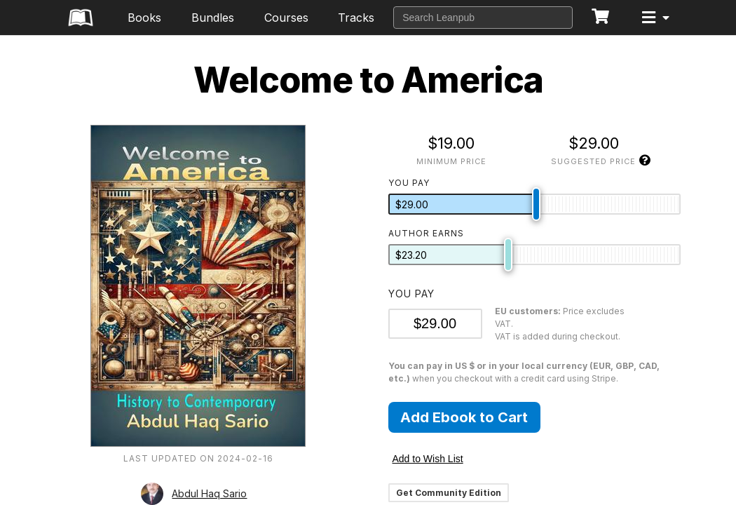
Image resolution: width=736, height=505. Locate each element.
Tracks (356, 18)
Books (144, 18)
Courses (286, 18)
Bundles (212, 18)
